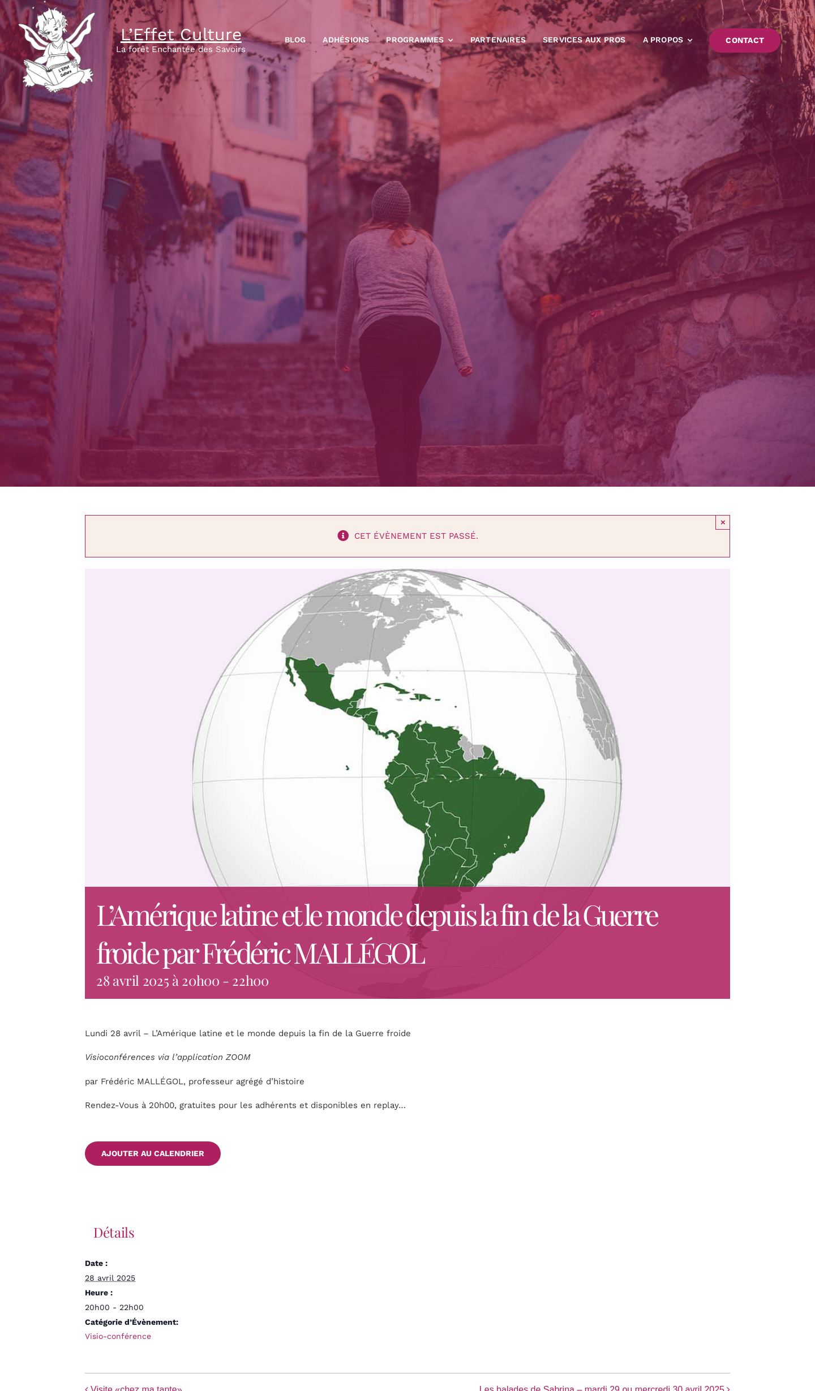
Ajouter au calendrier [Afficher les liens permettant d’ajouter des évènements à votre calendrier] (152, 1153)
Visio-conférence (118, 1336)
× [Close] (723, 522)
